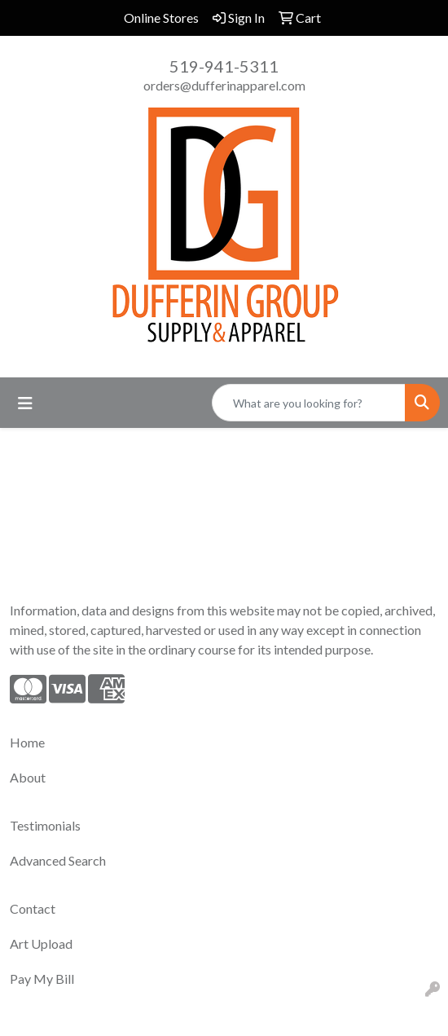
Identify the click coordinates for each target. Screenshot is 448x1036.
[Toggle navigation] (25, 403)
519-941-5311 (224, 66)
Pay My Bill (42, 978)
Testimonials (45, 825)
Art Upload (41, 943)
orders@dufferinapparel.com (224, 85)
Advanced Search (58, 860)
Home (27, 742)
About (28, 777)
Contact (32, 908)
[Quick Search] (309, 402)
